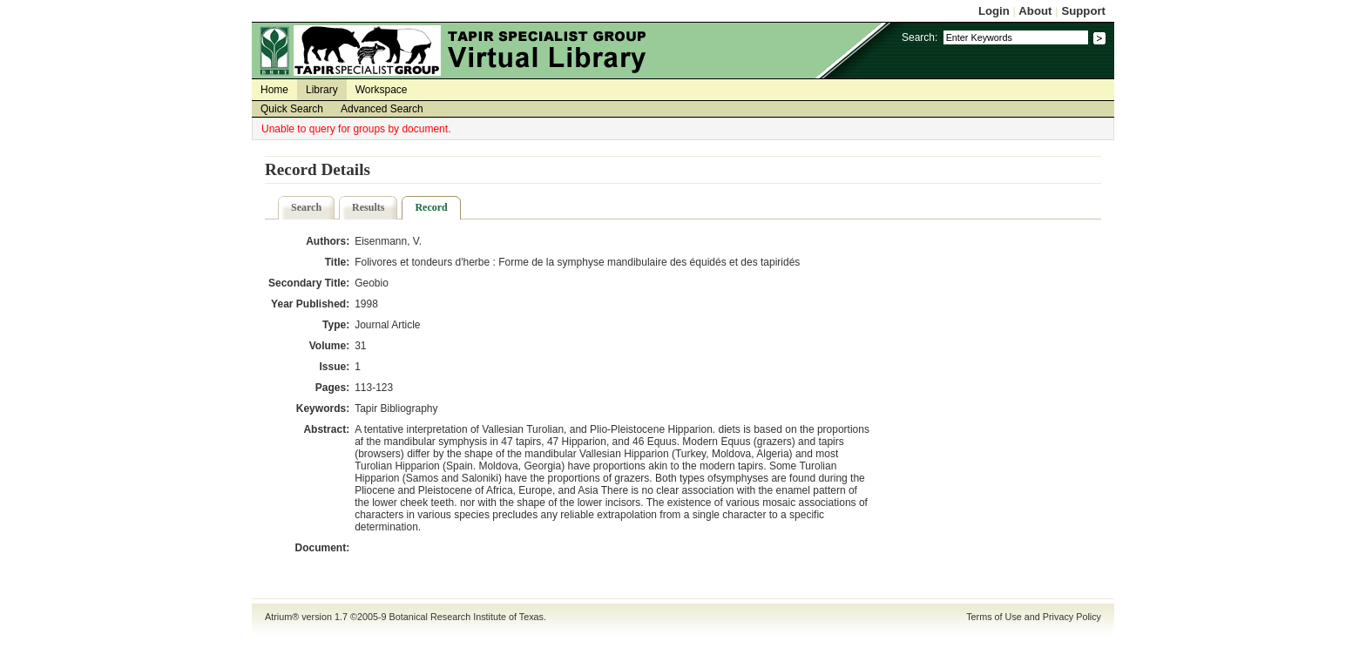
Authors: (327, 241)
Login (994, 10)
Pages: (332, 387)
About (1035, 10)
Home (274, 90)
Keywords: (322, 408)
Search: (919, 37)
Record (431, 207)
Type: (335, 325)
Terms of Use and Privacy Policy (1033, 616)
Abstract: (326, 429)
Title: (337, 262)
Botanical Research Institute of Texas (466, 616)
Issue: (334, 367)
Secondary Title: (308, 283)
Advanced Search (382, 109)
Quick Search (291, 109)
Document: (321, 548)
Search (306, 207)
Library (322, 90)
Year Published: (310, 304)
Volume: (329, 346)
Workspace (381, 90)
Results (368, 207)
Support (1083, 10)
